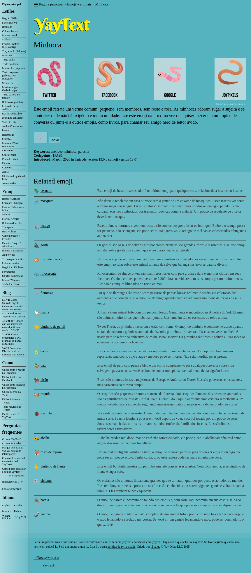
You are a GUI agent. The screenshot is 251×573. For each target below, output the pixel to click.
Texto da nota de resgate (10, 96)
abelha (45, 438)
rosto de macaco (51, 259)
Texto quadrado (10, 64)
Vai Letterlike (9, 122)
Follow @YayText (11, 488)
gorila (44, 245)
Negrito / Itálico (10, 18)
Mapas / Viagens (11, 280)
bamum (6, 130)
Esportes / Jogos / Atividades (11, 245)
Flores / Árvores (10, 218)
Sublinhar (7, 39)
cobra (44, 351)
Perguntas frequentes (12, 429)
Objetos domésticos (12, 275)
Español (18, 505)
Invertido (7, 55)
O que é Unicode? (11, 443)
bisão (44, 379)
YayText (48, 565)
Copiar (54, 140)
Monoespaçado (10, 35)
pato (43, 365)
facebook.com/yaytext (147, 542)
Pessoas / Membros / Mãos (13, 209)
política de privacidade (121, 546)
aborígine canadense (13, 117)
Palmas (6, 163)
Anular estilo (9, 183)
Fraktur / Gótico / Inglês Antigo (11, 45)
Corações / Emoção (12, 202)
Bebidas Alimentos (12, 223)
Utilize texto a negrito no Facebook (13, 371)
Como (7, 362)
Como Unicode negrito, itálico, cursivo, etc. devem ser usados (12, 304)
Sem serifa (7, 83)
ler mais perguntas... (17, 475)
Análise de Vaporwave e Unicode (13, 315)
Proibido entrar (10, 159)
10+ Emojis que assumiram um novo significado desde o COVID (12, 325)
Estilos (8, 11)
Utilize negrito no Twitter (11, 393)
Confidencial (9, 154)
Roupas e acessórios (12, 250)
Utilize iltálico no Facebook (11, 379)
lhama (44, 312)
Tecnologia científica (13, 259)
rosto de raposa (51, 452)
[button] (35, 5)
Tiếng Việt (20, 517)
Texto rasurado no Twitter (11, 408)
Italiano (18, 511)
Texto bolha (8, 59)
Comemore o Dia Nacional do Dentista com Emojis (13, 351)
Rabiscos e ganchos (12, 102)
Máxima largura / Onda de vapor (11, 89)
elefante (46, 480)
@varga (155, 546)
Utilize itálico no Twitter (11, 401)
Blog (6, 292)
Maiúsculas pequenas (13, 68)
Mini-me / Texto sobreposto (10, 145)
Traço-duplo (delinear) (14, 51)
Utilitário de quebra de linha (14, 178)
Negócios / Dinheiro (12, 267)
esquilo (45, 394)
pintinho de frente (52, 466)
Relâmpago (8, 134)
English (6, 505)
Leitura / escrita (10, 263)
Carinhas (7, 138)
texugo (45, 225)
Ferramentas (8, 271)
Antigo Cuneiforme (12, 126)
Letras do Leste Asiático (10, 108)
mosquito (47, 201)
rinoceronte (48, 273)
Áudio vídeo (8, 254)
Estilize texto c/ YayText (10, 416)
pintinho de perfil (52, 326)
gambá (45, 514)
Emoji (8, 191)
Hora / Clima (9, 231)
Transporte (8, 227)
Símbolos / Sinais (11, 284)
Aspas (5, 171)
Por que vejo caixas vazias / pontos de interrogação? (12, 450)
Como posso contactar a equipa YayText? (14, 470)
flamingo (46, 293)
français (6, 511)
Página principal (11, 4)
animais (6, 214)
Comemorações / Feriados (11, 237)
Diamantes (7, 150)
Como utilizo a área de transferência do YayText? (14, 461)
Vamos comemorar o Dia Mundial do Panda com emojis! (11, 339)
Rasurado (7, 26)
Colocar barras (10, 31)
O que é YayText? (11, 439)
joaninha (46, 413)
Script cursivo (9, 22)
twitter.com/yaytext (119, 542)
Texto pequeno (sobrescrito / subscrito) (10, 75)
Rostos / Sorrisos (11, 198)
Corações (7, 167)
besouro (46, 190)
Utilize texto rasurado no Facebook (13, 386)
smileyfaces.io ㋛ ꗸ (12, 481)
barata (44, 500)
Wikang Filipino (6, 517)
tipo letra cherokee (12, 113)
